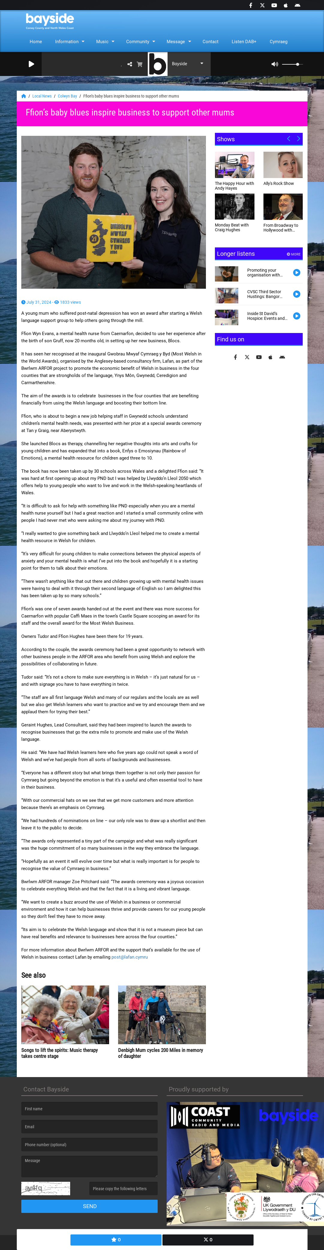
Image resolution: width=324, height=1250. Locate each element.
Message (176, 41)
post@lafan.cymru (129, 957)
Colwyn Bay (68, 96)
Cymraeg (278, 41)
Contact (210, 41)
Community (137, 41)
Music (102, 41)
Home (36, 41)
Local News (42, 96)
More (293, 254)
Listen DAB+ (244, 41)
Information (67, 41)
